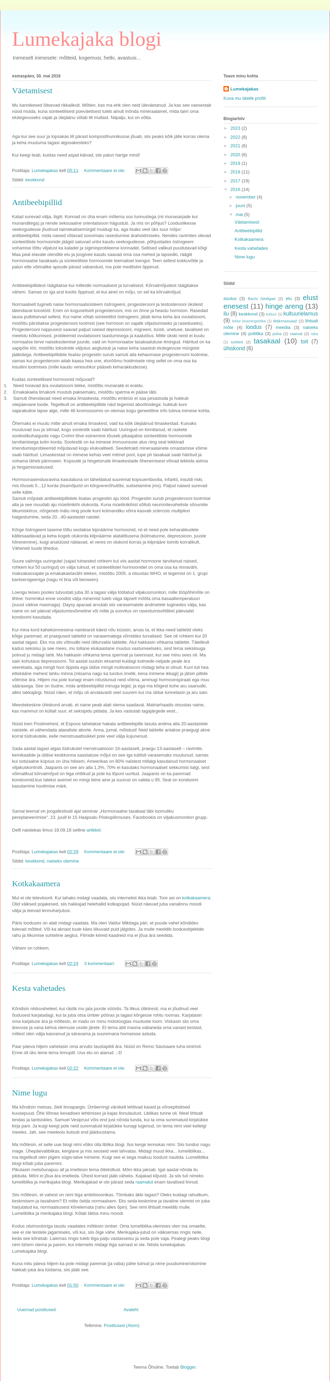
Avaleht (130, 1309)
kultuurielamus (300, 314)
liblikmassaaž (285, 321)
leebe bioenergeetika (249, 321)
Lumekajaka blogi (87, 39)
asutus (229, 298)
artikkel (94, 830)
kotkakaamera (196, 897)
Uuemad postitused (36, 1309)
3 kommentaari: (100, 963)
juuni (241, 205)
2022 (236, 137)
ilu (226, 314)
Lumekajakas (244, 89)
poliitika (255, 333)
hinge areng (284, 306)
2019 (236, 163)
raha (314, 334)
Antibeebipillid (37, 202)
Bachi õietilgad (262, 298)
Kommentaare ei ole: (105, 170)
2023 (236, 128)
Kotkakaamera (36, 883)
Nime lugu (29, 1092)
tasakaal (267, 341)
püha (277, 333)
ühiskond (234, 348)
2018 (236, 171)
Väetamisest (32, 90)
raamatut (144, 1182)
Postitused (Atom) (121, 1325)
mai (240, 214)
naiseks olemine (63, 861)
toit (304, 341)
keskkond (34, 179)
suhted (237, 342)
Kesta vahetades (38, 988)
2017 (236, 180)
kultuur (271, 314)
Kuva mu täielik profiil (244, 98)
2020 (236, 154)
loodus (254, 327)
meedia (283, 327)
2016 (236, 189)
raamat (296, 333)
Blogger (188, 1367)
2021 (236, 145)
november (246, 197)
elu (289, 298)
